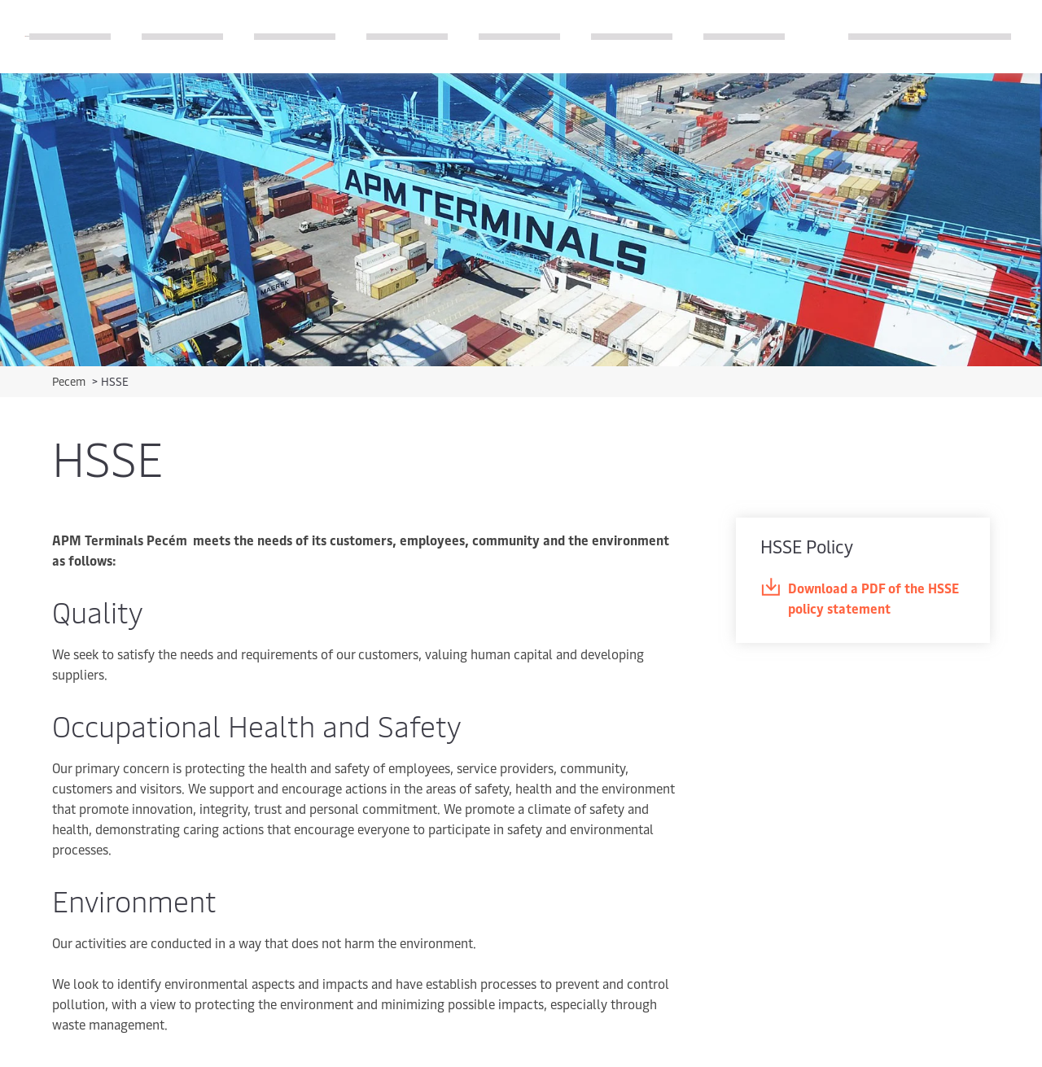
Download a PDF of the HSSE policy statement (859, 597)
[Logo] (26, 36)
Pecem (70, 381)
